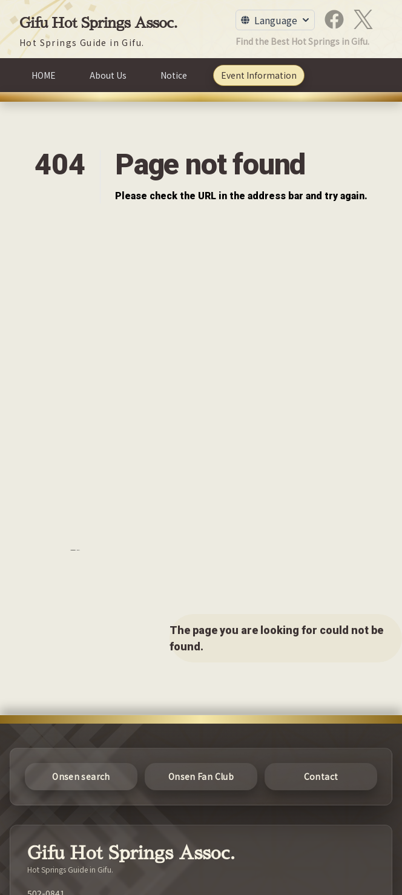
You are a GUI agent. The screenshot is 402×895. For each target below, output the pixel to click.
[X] (363, 19)
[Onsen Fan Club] (201, 776)
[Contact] (321, 776)
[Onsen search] (81, 776)
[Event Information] (259, 75)
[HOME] (43, 75)
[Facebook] (334, 19)
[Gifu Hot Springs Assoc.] (98, 30)
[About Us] (108, 75)
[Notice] (173, 75)
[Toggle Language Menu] (275, 20)
